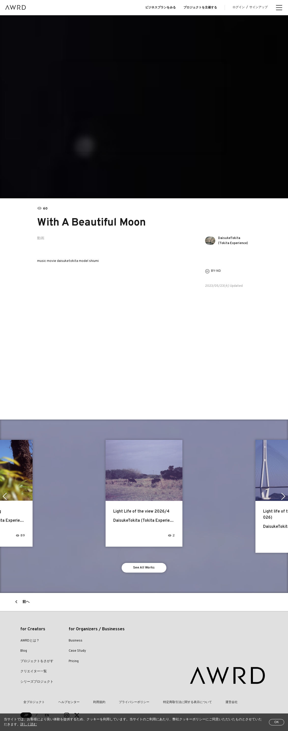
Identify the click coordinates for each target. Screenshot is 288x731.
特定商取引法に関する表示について (160, 698)
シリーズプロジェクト (36, 677)
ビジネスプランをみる (160, 8)
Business (75, 636)
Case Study (77, 647)
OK (276, 722)
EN (47, 711)
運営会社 (199, 698)
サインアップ (258, 7)
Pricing (74, 657)
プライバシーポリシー (113, 698)
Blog (23, 647)
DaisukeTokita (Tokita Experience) (231, 241)
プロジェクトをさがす (36, 657)
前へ (26, 597)
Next (284, 493)
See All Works (144, 562)
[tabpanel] (144, 106)
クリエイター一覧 (33, 667)
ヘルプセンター (60, 698)
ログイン (239, 7)
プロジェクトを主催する (200, 8)
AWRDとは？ (29, 636)
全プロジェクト (31, 698)
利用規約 (84, 698)
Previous (4, 493)
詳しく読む (28, 725)
